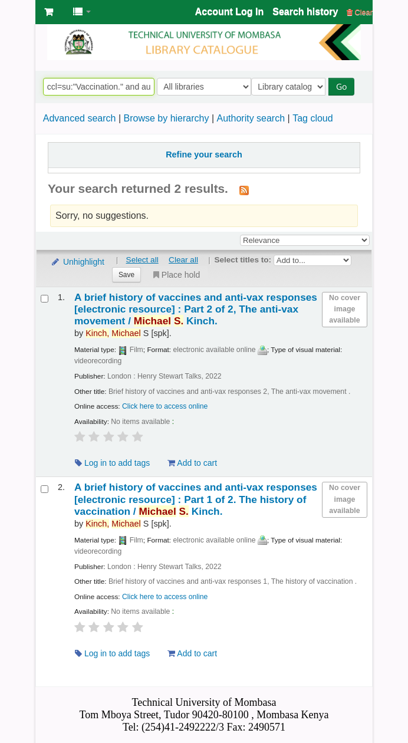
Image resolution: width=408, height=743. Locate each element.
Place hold (175, 275)
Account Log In (229, 11)
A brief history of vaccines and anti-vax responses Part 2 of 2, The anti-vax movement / (195, 309)
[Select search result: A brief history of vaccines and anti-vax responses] (44, 299)
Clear (360, 12)
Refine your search (204, 154)
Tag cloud (312, 118)
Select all (142, 259)
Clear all (183, 259)
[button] (48, 12)
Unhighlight (77, 262)
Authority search (250, 118)
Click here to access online (165, 406)
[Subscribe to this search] (244, 190)
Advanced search (79, 118)
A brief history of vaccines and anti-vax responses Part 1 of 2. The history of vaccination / (195, 499)
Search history (305, 11)
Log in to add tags (112, 463)
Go (344, 86)
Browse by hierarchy (166, 118)
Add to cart (192, 463)
